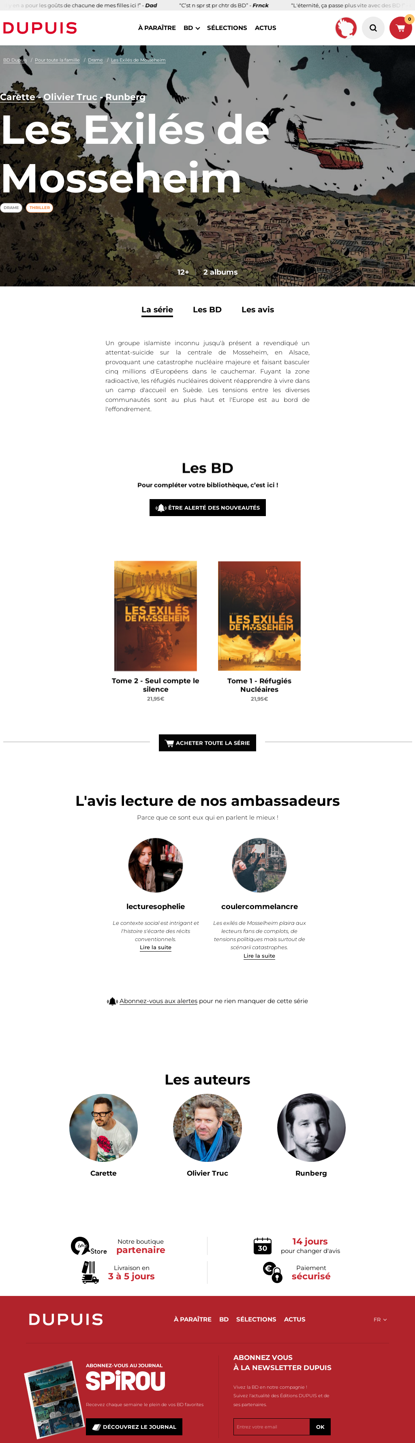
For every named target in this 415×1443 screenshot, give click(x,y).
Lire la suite (155, 947)
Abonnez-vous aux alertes (158, 1013)
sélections (227, 28)
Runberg (125, 97)
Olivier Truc (70, 97)
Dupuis (41, 28)
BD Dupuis (15, 60)
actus (265, 28)
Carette (17, 97)
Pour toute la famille (57, 60)
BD (188, 28)
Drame (95, 60)
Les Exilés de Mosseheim (138, 60)
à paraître (157, 28)
